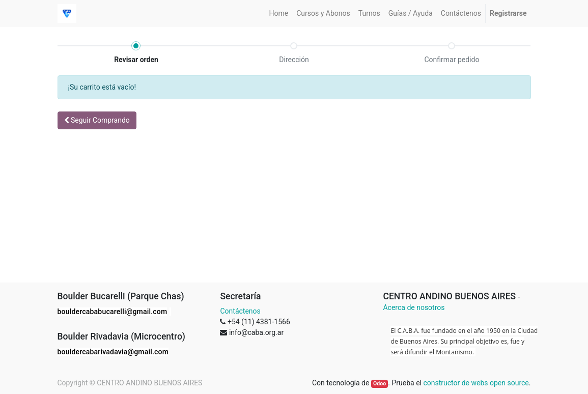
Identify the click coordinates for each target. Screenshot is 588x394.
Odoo (379, 383)
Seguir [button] (97, 120)
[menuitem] (279, 13)
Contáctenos (240, 311)
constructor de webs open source (475, 383)
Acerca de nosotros (413, 307)
